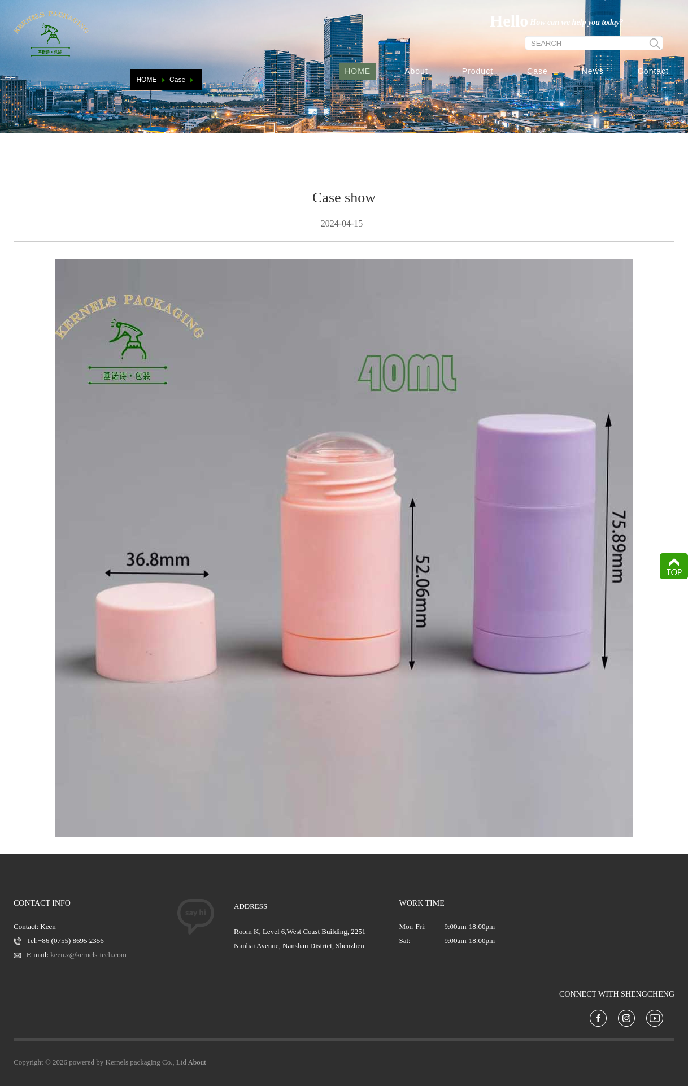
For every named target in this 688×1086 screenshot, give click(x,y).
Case (537, 71)
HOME (358, 71)
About (416, 71)
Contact (653, 71)
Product (477, 71)
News (593, 71)
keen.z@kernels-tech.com (88, 954)
